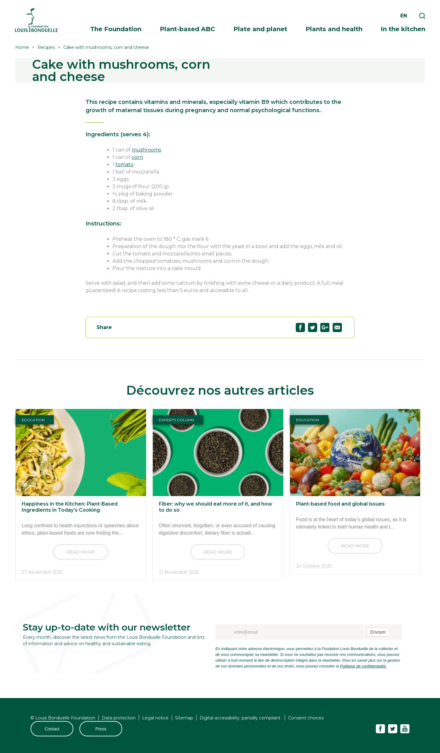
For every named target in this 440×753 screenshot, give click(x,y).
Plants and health (334, 29)
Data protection (119, 718)
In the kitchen (403, 29)
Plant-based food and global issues (340, 504)
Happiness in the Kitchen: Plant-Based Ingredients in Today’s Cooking (70, 507)
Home (22, 47)
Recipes (46, 47)
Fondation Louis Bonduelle (36, 20)
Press (100, 728)
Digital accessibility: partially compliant (241, 718)
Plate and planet (260, 29)
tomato (125, 164)
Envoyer (378, 632)
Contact (52, 728)
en (403, 16)
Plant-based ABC (187, 29)
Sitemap (184, 718)
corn (137, 157)
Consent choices (306, 718)
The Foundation (115, 29)
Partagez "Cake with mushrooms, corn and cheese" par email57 (337, 327)
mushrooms (146, 150)
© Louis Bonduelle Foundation (63, 718)
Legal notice (155, 718)
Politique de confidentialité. (363, 666)
